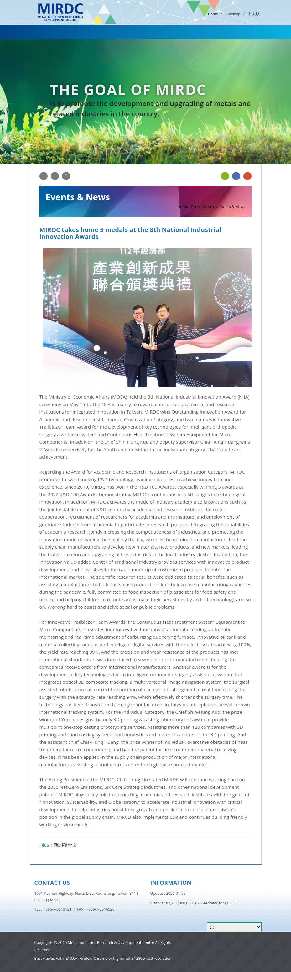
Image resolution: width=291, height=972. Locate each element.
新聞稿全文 (65, 845)
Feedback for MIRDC (218, 903)
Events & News (204, 206)
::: (202, 13)
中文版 (254, 14)
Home (212, 14)
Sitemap (232, 14)
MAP (54, 900)
